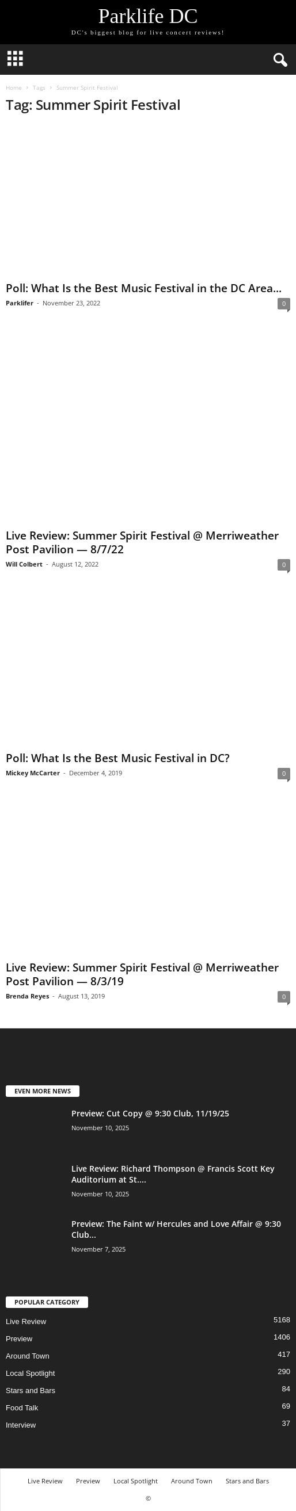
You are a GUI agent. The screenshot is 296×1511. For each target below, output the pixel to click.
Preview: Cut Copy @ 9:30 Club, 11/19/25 (150, 1113)
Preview (19, 1338)
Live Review (26, 1321)
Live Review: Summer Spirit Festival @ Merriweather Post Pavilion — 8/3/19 (142, 974)
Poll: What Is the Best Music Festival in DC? (118, 758)
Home (14, 87)
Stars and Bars (30, 1390)
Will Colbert (24, 564)
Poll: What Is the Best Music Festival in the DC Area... (144, 288)
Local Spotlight (30, 1373)
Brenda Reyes (27, 996)
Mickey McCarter (33, 772)
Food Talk (22, 1407)
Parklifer (19, 303)
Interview (21, 1425)
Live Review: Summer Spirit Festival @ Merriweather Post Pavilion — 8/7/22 (142, 542)
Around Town (28, 1356)
